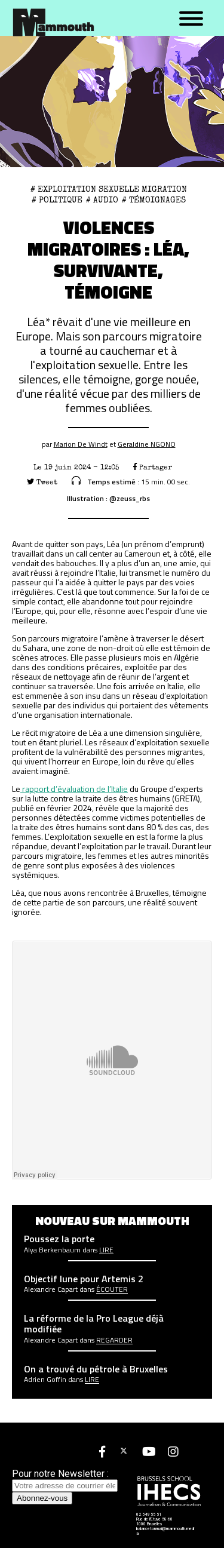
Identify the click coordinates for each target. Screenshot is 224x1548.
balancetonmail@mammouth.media (165, 1531)
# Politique (57, 200)
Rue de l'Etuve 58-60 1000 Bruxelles (154, 1521)
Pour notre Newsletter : (65, 1479)
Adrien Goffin (45, 1379)
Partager (152, 467)
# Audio (102, 200)
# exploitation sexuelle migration (108, 189)
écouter (112, 1289)
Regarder (114, 1340)
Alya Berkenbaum (52, 1250)
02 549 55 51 (148, 1514)
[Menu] (191, 19)
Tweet (42, 482)
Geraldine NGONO (147, 444)
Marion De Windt (81, 444)
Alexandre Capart (51, 1289)
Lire (106, 1250)
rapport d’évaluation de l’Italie (74, 788)
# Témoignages (154, 200)
